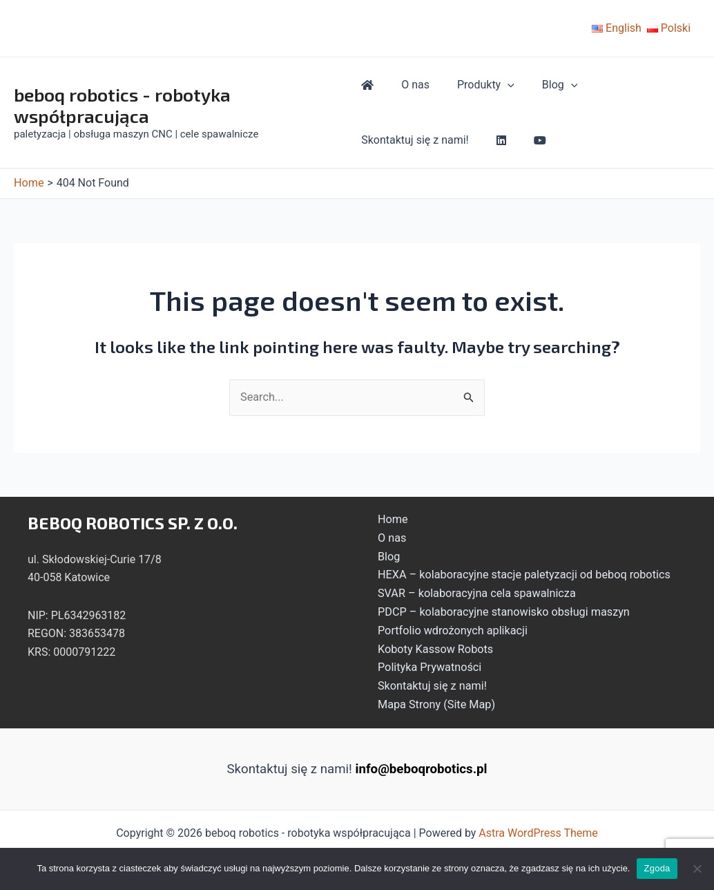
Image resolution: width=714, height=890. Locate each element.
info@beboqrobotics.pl (422, 765)
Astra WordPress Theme (538, 829)
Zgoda (657, 868)
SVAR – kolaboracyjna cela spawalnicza (472, 591)
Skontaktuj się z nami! (415, 139)
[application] (496, 85)
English (616, 28)
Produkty (474, 85)
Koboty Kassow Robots (431, 646)
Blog (543, 85)
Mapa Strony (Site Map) (432, 701)
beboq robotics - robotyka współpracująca (122, 105)
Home (389, 518)
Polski (669, 28)
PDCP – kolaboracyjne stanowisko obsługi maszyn (498, 609)
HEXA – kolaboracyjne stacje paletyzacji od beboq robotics (518, 573)
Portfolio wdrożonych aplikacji (448, 628)
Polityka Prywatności (425, 664)
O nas (410, 84)
